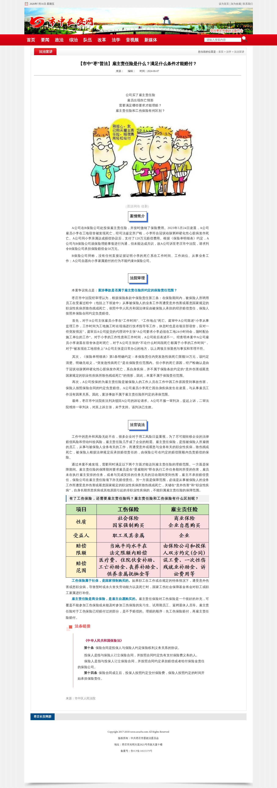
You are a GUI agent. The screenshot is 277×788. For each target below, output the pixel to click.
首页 (31, 40)
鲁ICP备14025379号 (142, 750)
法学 (116, 40)
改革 (102, 40)
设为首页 (224, 3)
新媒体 (150, 40)
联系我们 (248, 3)
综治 (73, 40)
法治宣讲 (239, 51)
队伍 (87, 40)
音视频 (132, 40)
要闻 (45, 40)
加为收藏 (236, 3)
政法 (59, 40)
